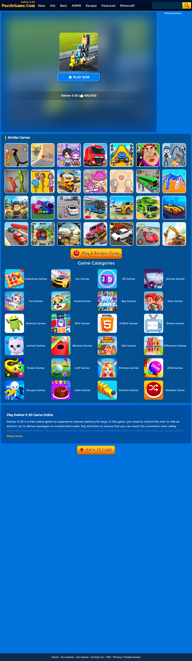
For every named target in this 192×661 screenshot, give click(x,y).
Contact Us (97, 657)
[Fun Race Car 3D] (16, 223)
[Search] (167, 5)
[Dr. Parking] (121, 223)
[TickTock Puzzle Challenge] (43, 144)
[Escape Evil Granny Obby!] (148, 144)
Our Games (67, 657)
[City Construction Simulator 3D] (69, 171)
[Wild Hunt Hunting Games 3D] (69, 223)
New (41, 5)
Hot (52, 5)
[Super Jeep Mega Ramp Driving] (43, 223)
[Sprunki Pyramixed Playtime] (43, 197)
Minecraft (127, 5)
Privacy (117, 657)
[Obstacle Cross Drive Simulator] (95, 144)
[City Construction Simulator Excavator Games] (174, 223)
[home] (18, 5)
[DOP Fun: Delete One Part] (43, 171)
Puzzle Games (132, 657)
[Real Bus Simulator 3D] (148, 171)
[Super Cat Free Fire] (16, 197)
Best (63, 5)
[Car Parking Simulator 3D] (121, 197)
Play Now (78, 77)
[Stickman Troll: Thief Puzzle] (174, 144)
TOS (108, 657)
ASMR (76, 5)
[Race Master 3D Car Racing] (148, 223)
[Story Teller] (121, 171)
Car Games (82, 657)
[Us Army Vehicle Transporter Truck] (148, 197)
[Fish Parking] (69, 197)
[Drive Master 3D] (174, 197)
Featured (108, 5)
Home (55, 657)
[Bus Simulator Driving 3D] (95, 197)
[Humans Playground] (16, 144)
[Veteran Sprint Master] (121, 144)
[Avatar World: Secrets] (69, 144)
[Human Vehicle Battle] (174, 171)
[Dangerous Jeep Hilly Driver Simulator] (95, 223)
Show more (14, 436)
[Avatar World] (95, 171)
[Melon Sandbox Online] (16, 171)
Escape (91, 5)
